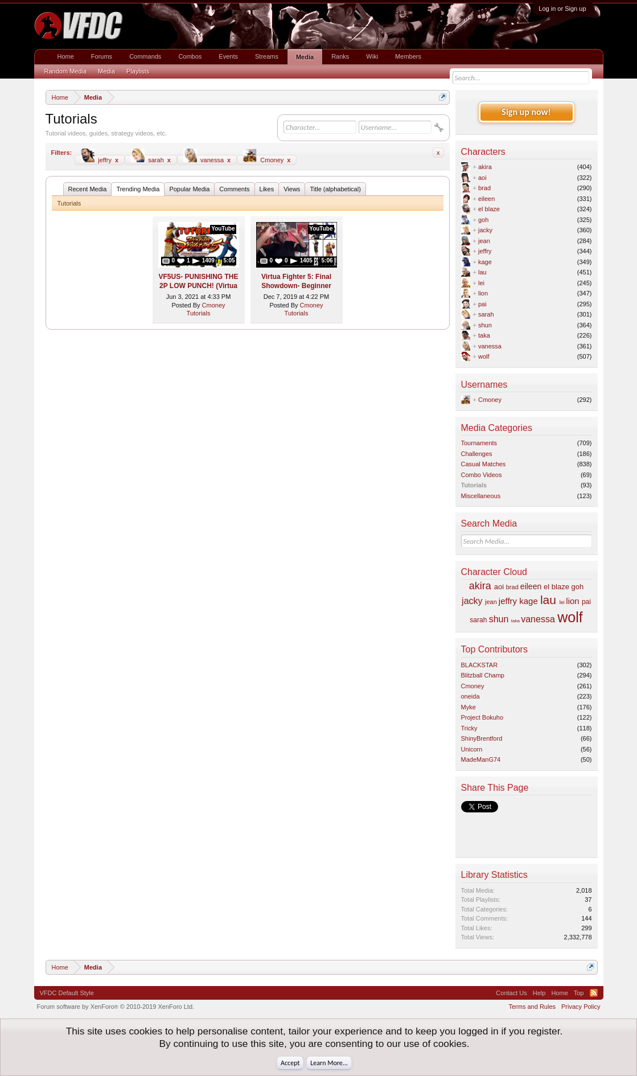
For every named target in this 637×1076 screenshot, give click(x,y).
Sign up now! (526, 111)
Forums (101, 56)
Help (539, 992)
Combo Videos (481, 474)
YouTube (223, 228)
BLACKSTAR (479, 665)
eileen (486, 198)
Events (228, 56)
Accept (290, 1063)
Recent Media (87, 189)
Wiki (372, 56)
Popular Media (189, 189)
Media (305, 57)
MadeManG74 (481, 759)
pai (482, 304)
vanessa (207, 159)
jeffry (99, 159)
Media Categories (496, 428)
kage (485, 261)
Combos (190, 56)
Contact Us (511, 992)
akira (485, 166)
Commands (145, 56)
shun (485, 325)
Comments (234, 189)
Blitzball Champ (482, 675)
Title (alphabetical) (335, 189)
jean (484, 240)
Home (65, 56)
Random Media (65, 71)
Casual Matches (483, 464)
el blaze (489, 209)
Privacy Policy (580, 1006)
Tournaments (479, 443)
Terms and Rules (532, 1006)
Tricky (469, 728)
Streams (266, 56)
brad (484, 187)
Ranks (340, 56)
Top (579, 992)
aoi (482, 177)
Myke (468, 707)
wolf (484, 356)
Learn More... (329, 1063)
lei (481, 283)
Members (408, 56)
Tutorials (199, 313)
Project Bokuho (482, 717)
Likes (267, 189)
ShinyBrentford (482, 738)
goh (483, 219)
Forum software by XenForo (116, 1006)
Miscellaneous (481, 495)
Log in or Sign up (562, 8)
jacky (485, 230)
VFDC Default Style (67, 992)
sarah (151, 159)
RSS (594, 993)
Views (291, 189)
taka (484, 335)
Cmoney (266, 159)
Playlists (137, 71)
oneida (470, 696)
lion (483, 293)
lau (482, 272)
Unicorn (472, 749)
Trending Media (137, 189)
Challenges (476, 453)
